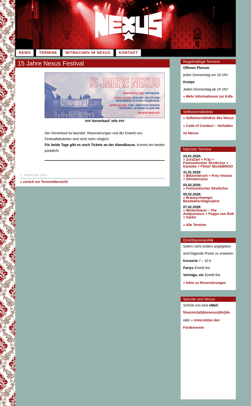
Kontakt (128, 53)
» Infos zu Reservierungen (204, 283)
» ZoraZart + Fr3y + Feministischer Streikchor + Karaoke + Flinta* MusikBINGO (208, 163)
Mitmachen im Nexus (88, 53)
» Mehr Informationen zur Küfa (208, 96)
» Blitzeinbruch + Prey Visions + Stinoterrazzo (207, 177)
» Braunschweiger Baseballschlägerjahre (201, 199)
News (25, 53)
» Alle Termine (194, 225)
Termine (48, 53)
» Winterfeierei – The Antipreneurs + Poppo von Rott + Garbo (208, 213)
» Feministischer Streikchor (205, 188)
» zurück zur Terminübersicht (44, 182)
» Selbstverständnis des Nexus (208, 118)
